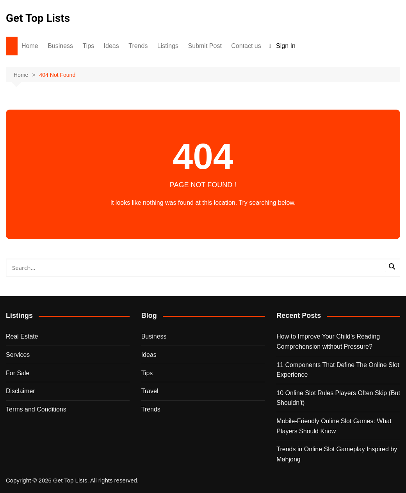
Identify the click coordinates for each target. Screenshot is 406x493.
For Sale (17, 373)
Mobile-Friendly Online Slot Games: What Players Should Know (333, 426)
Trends (138, 46)
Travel (149, 391)
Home (29, 46)
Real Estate (22, 336)
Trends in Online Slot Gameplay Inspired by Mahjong (336, 454)
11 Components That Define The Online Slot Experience (337, 370)
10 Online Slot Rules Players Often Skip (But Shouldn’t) (338, 398)
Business (60, 46)
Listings (167, 46)
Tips (88, 46)
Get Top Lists (38, 18)
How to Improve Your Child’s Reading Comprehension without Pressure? (328, 341)
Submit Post (205, 46)
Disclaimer (20, 391)
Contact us (246, 46)
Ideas (111, 46)
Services (18, 354)
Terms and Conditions (36, 409)
